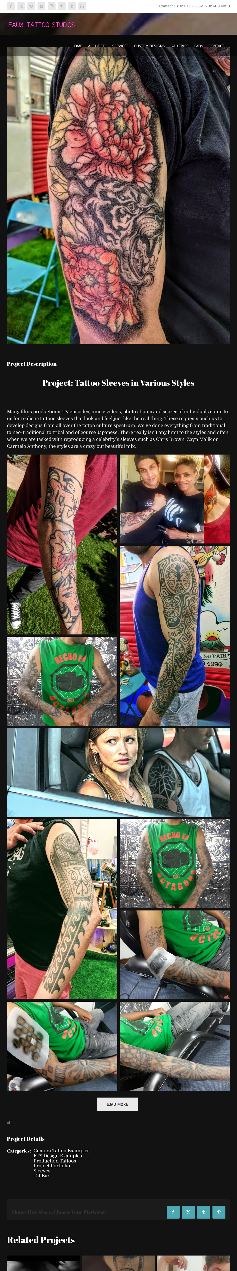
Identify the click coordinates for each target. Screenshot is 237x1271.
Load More (117, 1104)
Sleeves (42, 1171)
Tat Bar (42, 1175)
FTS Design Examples (58, 1156)
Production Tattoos (55, 1161)
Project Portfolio (52, 1165)
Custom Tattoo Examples (62, 1150)
